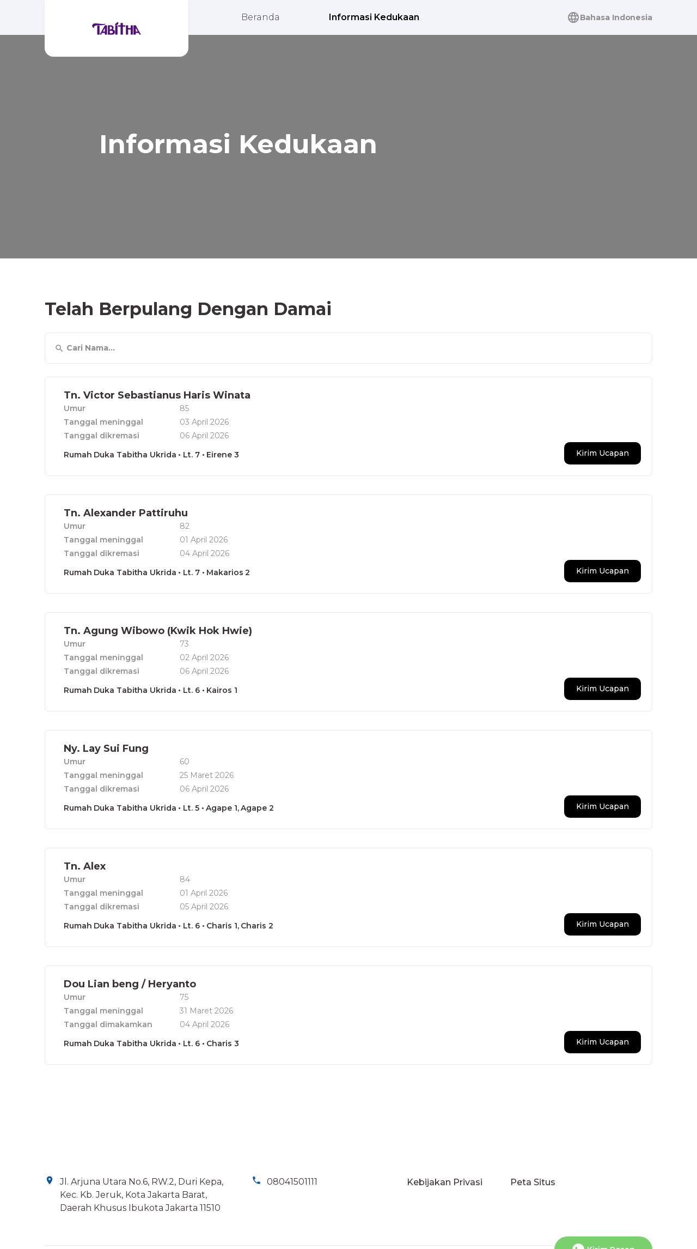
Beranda (260, 17)
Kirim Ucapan (602, 452)
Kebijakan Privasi (444, 1182)
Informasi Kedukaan (374, 17)
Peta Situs (532, 1182)
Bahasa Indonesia (609, 17)
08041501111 (292, 1181)
